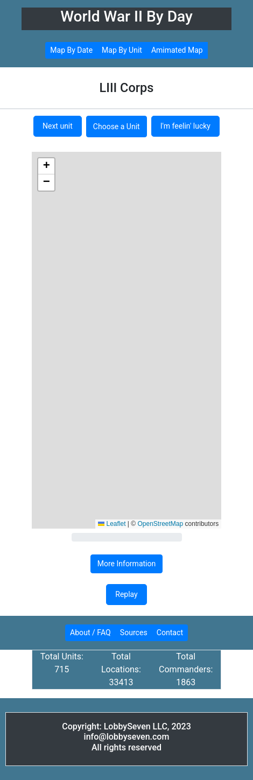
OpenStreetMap (161, 524)
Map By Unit (122, 50)
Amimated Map (177, 50)
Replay (126, 594)
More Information (126, 563)
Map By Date (71, 50)
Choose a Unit (116, 126)
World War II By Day (126, 16)
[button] (46, 166)
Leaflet (111, 524)
